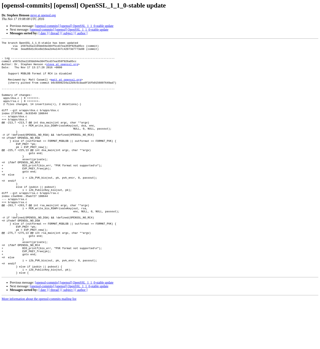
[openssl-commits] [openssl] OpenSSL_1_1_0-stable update (74, 26)
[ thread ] (55, 33)
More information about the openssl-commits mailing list (39, 345)
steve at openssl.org (43, 15)
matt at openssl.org (66, 87)
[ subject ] (67, 33)
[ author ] (81, 33)
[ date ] (43, 33)
